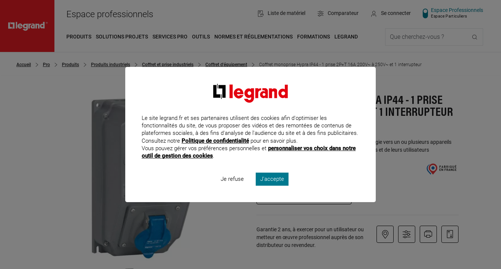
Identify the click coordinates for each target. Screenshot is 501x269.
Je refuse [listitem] (232, 189)
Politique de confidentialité (215, 150)
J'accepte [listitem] (272, 189)
